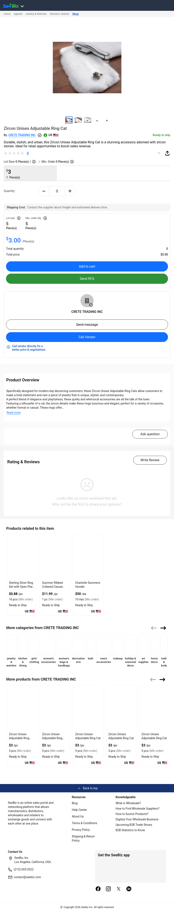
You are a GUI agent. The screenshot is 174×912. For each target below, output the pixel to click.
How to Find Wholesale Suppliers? (137, 808)
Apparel (18, 13)
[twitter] (119, 889)
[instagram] (108, 889)
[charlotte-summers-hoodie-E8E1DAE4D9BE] (88, 556)
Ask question (150, 434)
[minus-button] (44, 191)
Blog (75, 803)
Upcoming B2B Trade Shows (134, 824)
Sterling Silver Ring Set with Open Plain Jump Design (21, 586)
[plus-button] (70, 191)
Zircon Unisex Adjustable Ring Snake (19, 738)
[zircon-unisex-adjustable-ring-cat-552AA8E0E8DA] (88, 708)
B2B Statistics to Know (130, 830)
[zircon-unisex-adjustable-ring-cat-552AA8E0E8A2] (154, 708)
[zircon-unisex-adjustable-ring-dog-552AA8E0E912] (55, 708)
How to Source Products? (132, 814)
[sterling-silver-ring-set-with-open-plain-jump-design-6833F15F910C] (22, 556)
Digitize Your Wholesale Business (137, 819)
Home (7, 13)
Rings (75, 13)
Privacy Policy (81, 829)
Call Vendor (87, 337)
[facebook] (98, 889)
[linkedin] (129, 889)
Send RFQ (87, 279)
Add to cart (87, 266)
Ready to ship (161, 135)
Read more (14, 412)
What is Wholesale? (128, 803)
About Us (78, 816)
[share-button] (167, 153)
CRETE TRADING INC (22, 135)
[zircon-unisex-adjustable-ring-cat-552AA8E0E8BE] (121, 708)
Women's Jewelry (59, 13)
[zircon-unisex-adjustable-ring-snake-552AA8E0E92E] (22, 708)
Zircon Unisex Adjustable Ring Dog (52, 738)
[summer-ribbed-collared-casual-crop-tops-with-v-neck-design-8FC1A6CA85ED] (55, 556)
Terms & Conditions (84, 823)
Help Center (79, 809)
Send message (87, 325)
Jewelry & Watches (36, 13)
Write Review (150, 460)
